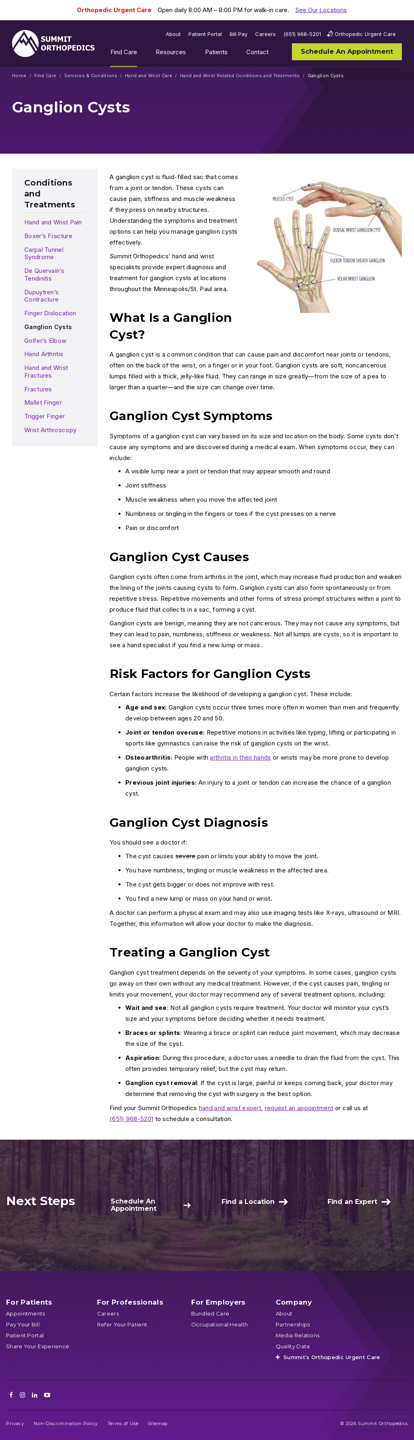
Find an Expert (352, 1202)
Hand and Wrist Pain (53, 222)
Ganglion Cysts (48, 327)
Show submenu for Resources (192, 54)
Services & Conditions (90, 75)
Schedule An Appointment (133, 1204)
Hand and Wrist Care (148, 75)
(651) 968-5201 (131, 1119)
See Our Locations (321, 10)
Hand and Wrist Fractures (46, 371)
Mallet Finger (43, 402)
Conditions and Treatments (49, 193)
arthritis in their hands (240, 757)
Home (19, 75)
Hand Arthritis (43, 354)
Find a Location (248, 1202)
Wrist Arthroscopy (50, 430)
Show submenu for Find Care (143, 54)
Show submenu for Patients (234, 54)
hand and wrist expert (230, 1108)
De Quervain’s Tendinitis (44, 274)
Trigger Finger (44, 416)
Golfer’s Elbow (45, 340)
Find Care (45, 75)
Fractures (38, 389)
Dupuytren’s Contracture (41, 296)
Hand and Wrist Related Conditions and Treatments (240, 75)
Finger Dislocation (50, 313)
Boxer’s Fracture (48, 236)
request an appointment (299, 1108)
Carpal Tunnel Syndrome (43, 253)
